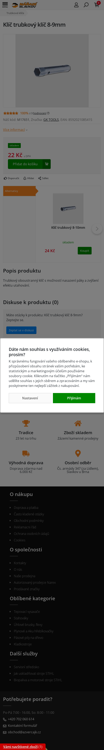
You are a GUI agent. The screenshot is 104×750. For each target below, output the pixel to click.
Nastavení (30, 398)
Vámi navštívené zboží (20, 747)
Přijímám (74, 398)
